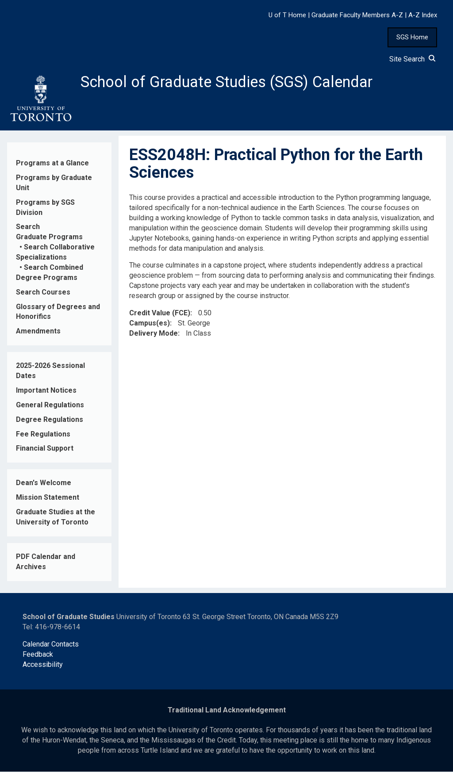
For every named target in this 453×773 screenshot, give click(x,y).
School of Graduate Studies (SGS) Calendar (233, 82)
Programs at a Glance (52, 164)
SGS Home (412, 37)
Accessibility (43, 666)
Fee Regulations (43, 435)
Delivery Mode (153, 334)
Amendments (38, 333)
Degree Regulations (49, 421)
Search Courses (43, 293)
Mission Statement (47, 498)
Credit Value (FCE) (159, 314)
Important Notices (46, 391)
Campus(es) (149, 324)
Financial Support (44, 450)
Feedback (38, 655)
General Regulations (50, 406)
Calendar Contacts (51, 645)
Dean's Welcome (43, 484)
